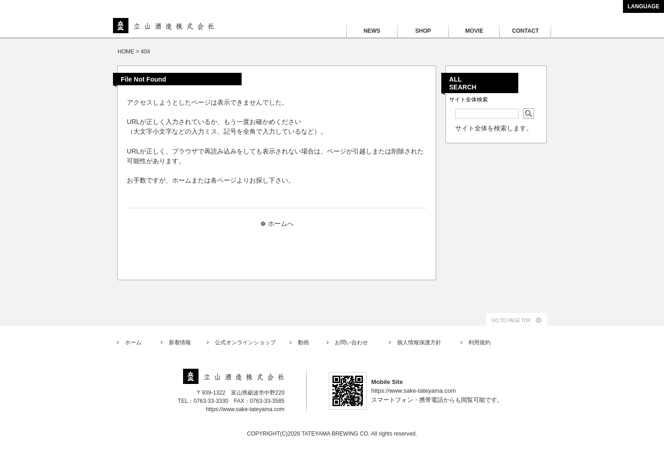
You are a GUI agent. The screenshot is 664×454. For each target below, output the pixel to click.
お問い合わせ (351, 342)
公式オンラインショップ (245, 342)
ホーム (133, 342)
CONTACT (525, 31)
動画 (303, 342)
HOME (126, 51)
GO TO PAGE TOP (511, 320)
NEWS (371, 31)
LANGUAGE (643, 6)
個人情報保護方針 (419, 342)
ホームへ (281, 223)
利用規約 (479, 342)
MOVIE (474, 31)
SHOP (423, 31)
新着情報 (180, 342)
